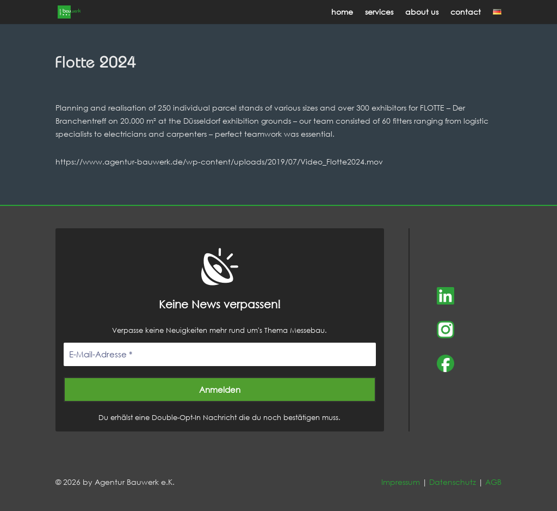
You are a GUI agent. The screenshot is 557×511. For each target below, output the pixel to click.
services (379, 12)
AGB (493, 482)
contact (465, 12)
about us (421, 12)
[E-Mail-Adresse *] (219, 354)
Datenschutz (452, 482)
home (342, 12)
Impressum (400, 482)
